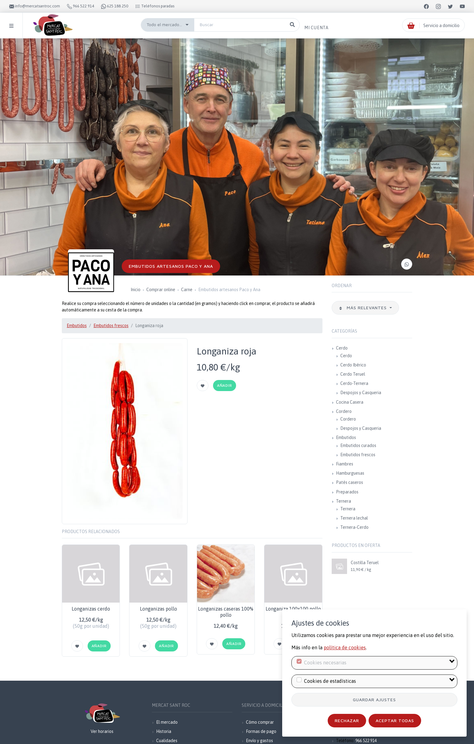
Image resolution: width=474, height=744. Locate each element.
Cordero (344, 411)
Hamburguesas (350, 473)
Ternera (343, 501)
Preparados (347, 491)
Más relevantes (364, 307)
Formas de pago (261, 731)
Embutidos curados (358, 445)
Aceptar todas (395, 720)
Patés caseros (349, 482)
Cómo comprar (260, 722)
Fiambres (344, 463)
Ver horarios (102, 731)
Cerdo (342, 348)
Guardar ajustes (374, 699)
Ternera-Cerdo (354, 527)
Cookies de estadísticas (330, 681)
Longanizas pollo (158, 608)
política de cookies (345, 647)
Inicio (135, 289)
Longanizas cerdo (91, 608)
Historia (163, 731)
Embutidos (77, 325)
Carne (186, 289)
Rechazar (347, 720)
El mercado (167, 722)
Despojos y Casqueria (360, 392)
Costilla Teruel (365, 562)
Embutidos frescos (110, 325)
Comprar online (160, 289)
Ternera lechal (354, 518)
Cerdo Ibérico (353, 364)
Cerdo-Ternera (354, 383)
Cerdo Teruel (352, 374)
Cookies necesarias (325, 662)
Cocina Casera (349, 402)
